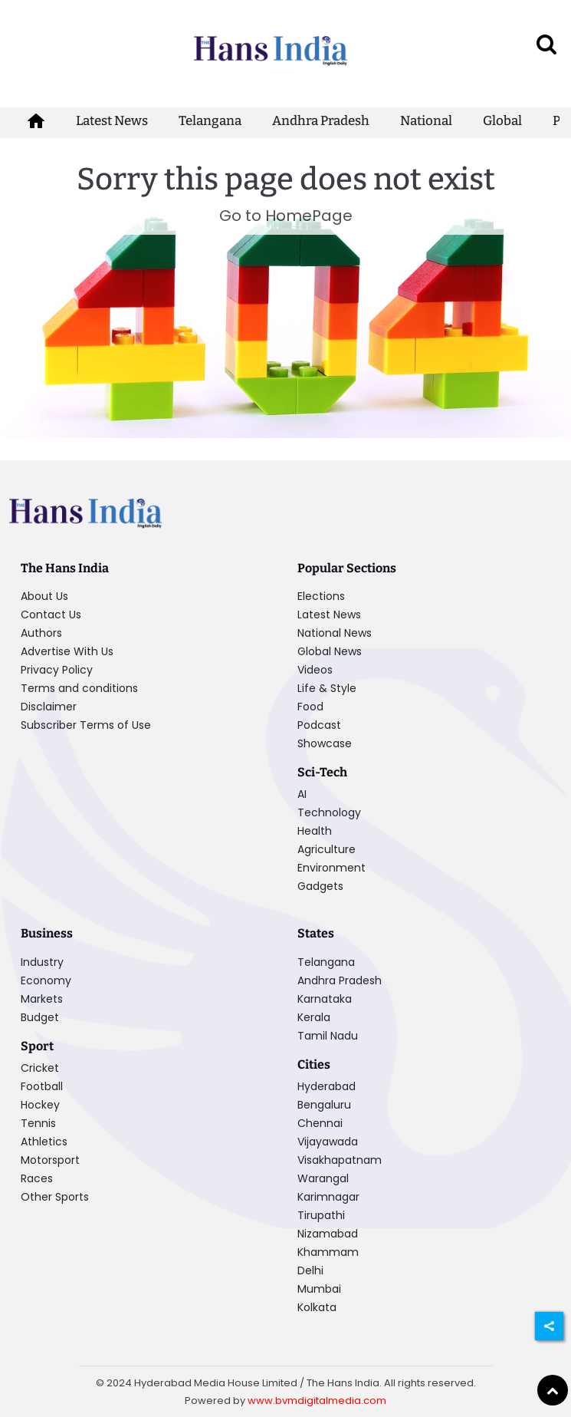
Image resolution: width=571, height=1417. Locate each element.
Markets (42, 999)
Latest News (112, 121)
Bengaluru (324, 1104)
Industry (42, 962)
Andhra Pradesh (320, 121)
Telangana (210, 121)
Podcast (319, 725)
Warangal (323, 1178)
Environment (331, 867)
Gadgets (320, 886)
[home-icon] (36, 121)
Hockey (40, 1104)
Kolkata (316, 1307)
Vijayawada (327, 1141)
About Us (44, 596)
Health (314, 830)
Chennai (320, 1123)
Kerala (313, 1017)
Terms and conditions (79, 688)
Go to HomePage (286, 215)
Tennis (38, 1123)
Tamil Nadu (327, 1035)
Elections (321, 596)
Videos (315, 669)
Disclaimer (49, 706)
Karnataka (324, 999)
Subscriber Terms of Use (86, 725)
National (426, 121)
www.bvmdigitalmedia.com (317, 1400)
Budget (40, 1017)
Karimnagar (328, 1196)
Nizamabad (327, 1233)
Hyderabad (326, 1086)
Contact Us (51, 614)
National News (334, 633)
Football (42, 1086)
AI (302, 794)
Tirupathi (321, 1215)
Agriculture (326, 849)
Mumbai (319, 1289)
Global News (329, 651)
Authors (41, 633)
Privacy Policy (57, 669)
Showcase (324, 743)
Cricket (40, 1068)
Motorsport (50, 1160)
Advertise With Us (67, 651)
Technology (329, 812)
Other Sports (55, 1196)
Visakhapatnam (339, 1160)
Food (310, 706)
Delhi (310, 1270)
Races (37, 1178)
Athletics (44, 1141)
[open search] (546, 43)
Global (502, 121)
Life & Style (326, 688)
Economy (46, 980)
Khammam (328, 1252)
